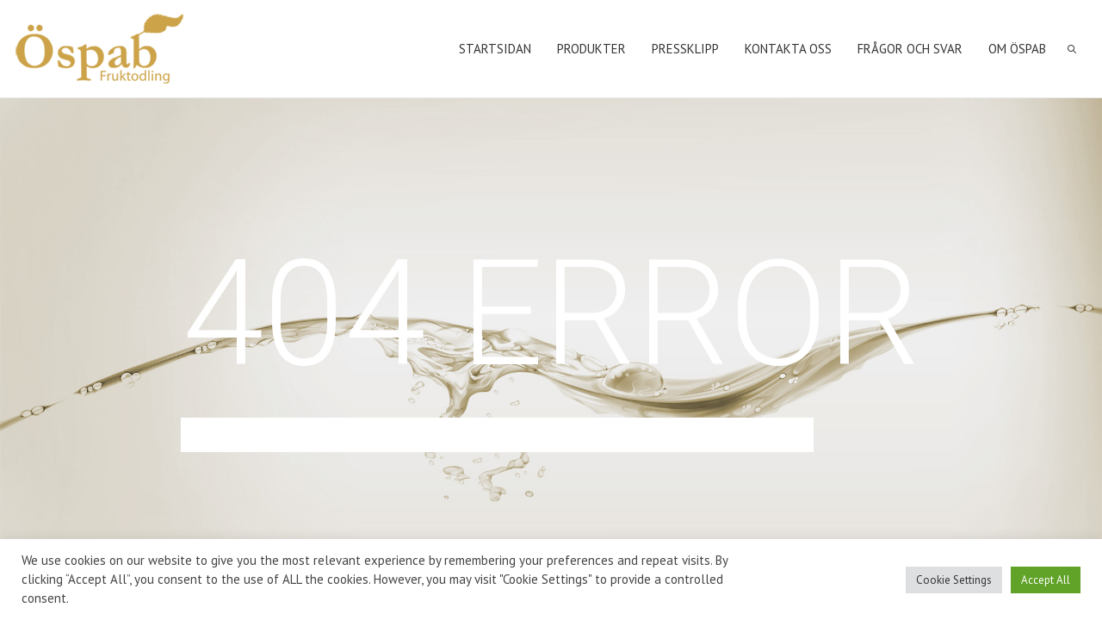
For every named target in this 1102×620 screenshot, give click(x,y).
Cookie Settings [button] (954, 580)
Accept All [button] (1045, 580)
